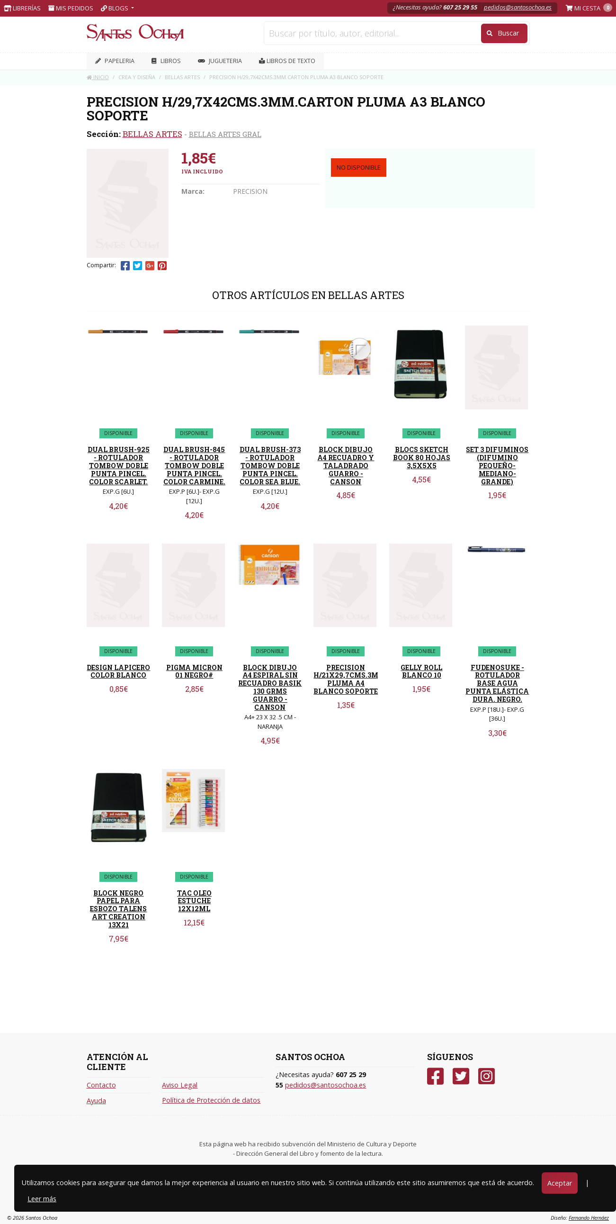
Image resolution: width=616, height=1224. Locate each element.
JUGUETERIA (220, 61)
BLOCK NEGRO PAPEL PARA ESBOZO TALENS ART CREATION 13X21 (118, 909)
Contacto (101, 1084)
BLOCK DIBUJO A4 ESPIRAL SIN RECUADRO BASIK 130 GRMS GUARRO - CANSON (270, 687)
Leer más (41, 1198)
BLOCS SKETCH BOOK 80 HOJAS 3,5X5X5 (421, 457)
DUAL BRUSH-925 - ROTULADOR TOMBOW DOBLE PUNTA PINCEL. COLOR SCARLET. (119, 465)
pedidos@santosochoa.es (518, 7)
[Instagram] (486, 1076)
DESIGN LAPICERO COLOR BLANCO (118, 671)
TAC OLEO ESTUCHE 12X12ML (194, 901)
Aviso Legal (179, 1084)
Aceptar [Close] (559, 1183)
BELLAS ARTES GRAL (225, 134)
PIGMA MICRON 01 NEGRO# (194, 671)
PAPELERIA (114, 61)
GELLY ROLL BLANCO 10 (421, 671)
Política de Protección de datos (211, 1100)
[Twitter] (461, 1076)
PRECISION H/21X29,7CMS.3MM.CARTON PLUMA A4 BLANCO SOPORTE (365, 679)
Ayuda (96, 1100)
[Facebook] (435, 1076)
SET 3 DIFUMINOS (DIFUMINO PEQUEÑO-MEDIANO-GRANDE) (497, 465)
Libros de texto (287, 61)
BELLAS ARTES (152, 133)
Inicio (98, 77)
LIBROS (166, 61)
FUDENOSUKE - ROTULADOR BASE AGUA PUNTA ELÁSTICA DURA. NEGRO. (497, 683)
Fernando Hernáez (589, 1217)
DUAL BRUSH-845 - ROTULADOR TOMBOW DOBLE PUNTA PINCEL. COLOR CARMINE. (194, 465)
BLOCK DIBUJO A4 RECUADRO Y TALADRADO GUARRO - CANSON (345, 465)
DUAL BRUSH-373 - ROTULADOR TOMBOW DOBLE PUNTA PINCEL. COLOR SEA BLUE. (270, 465)
